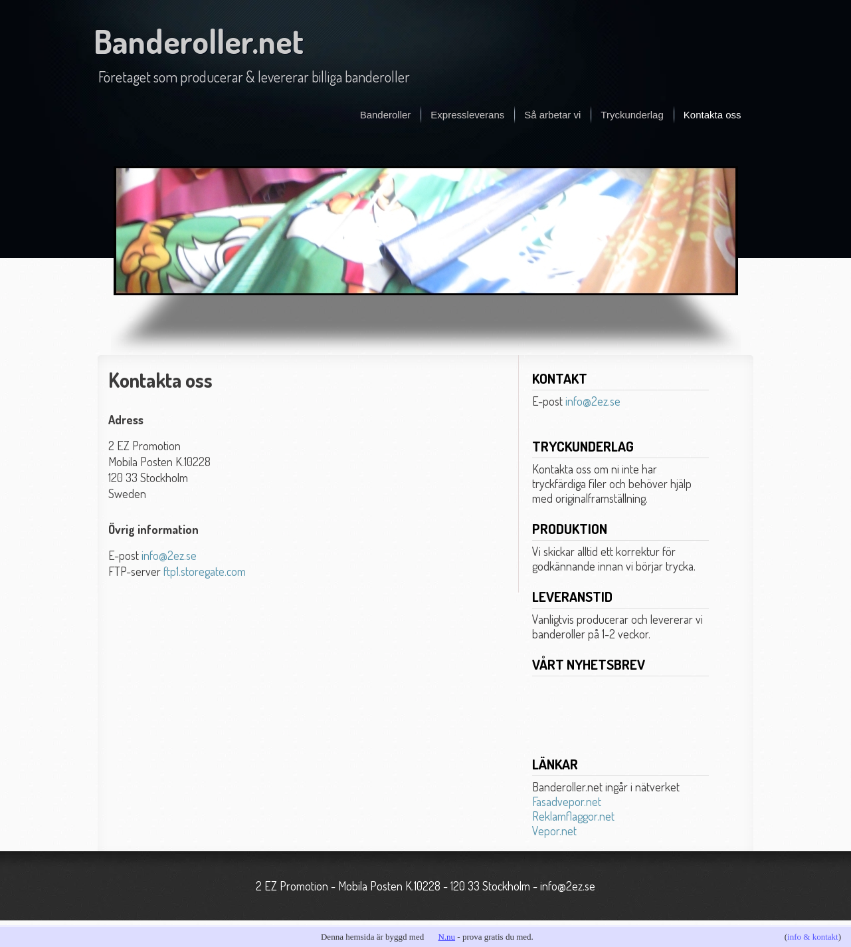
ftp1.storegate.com (204, 571)
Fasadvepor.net (566, 801)
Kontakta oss (712, 114)
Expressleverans (467, 114)
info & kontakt (812, 937)
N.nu (446, 937)
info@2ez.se (169, 555)
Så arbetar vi (552, 114)
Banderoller (385, 114)
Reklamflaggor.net (573, 816)
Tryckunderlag (632, 114)
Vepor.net (554, 830)
